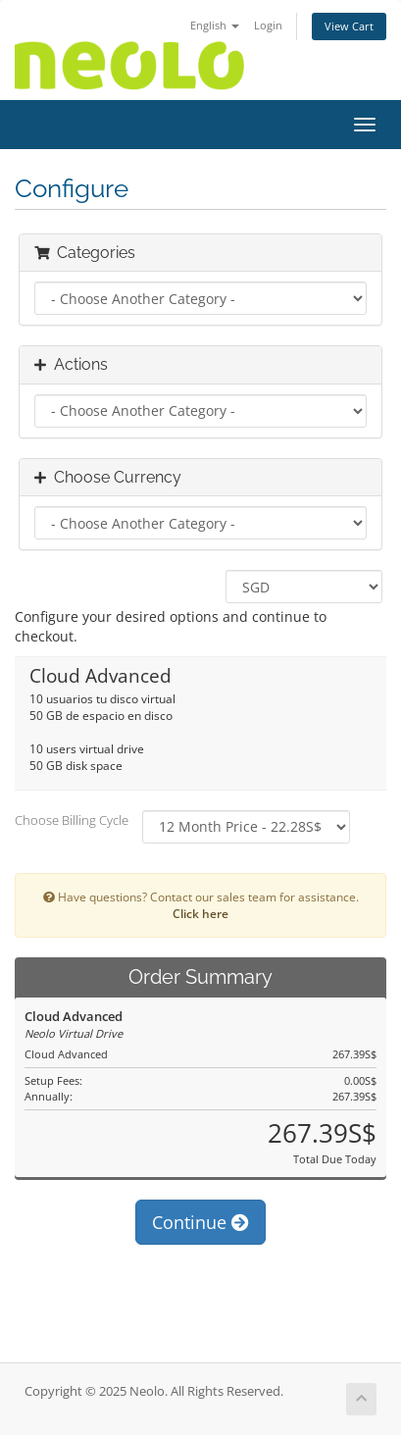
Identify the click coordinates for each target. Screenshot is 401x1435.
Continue (200, 1222)
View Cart (349, 26)
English (214, 25)
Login (268, 25)
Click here (200, 913)
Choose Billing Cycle (71, 820)
